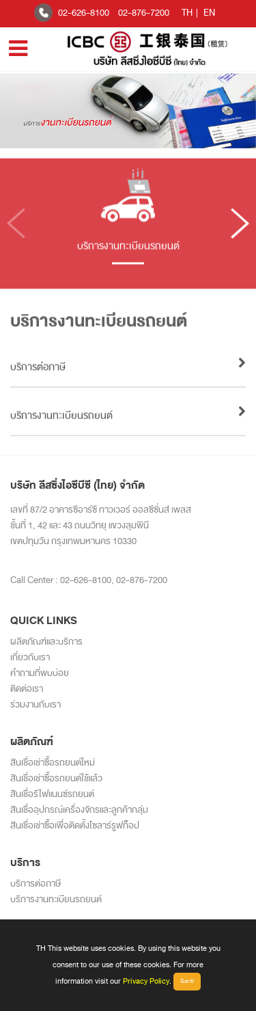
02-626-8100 (83, 12)
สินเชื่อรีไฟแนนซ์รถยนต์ (52, 794)
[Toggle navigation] (18, 49)
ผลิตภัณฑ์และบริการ (46, 641)
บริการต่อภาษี (35, 883)
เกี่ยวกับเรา (30, 657)
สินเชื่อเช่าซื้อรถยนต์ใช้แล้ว (56, 778)
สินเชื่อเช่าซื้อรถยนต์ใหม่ (52, 762)
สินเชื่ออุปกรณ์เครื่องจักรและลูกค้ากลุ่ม (79, 810)
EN (209, 12)
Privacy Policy (146, 981)
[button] (240, 228)
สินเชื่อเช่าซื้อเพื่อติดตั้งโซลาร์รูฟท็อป (74, 825)
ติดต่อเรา (26, 689)
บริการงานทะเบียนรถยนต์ (56, 899)
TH (187, 12)
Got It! (187, 981)
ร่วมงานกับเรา (35, 704)
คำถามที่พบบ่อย (39, 673)
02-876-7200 (143, 12)
